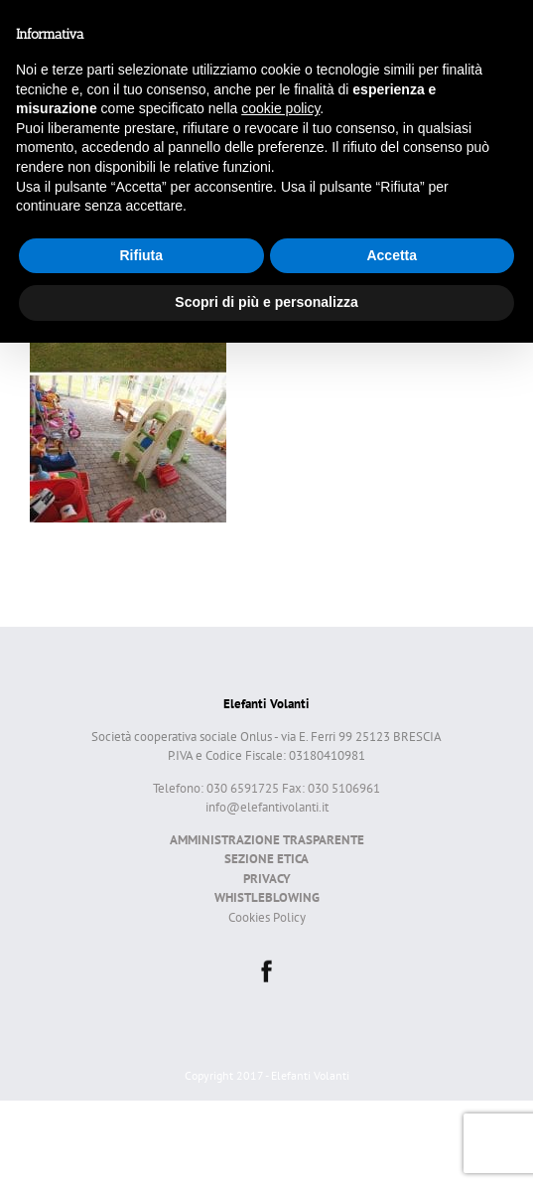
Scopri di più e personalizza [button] (266, 302)
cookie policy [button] (280, 108)
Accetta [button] (391, 255)
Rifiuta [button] (141, 255)
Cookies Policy (267, 917)
